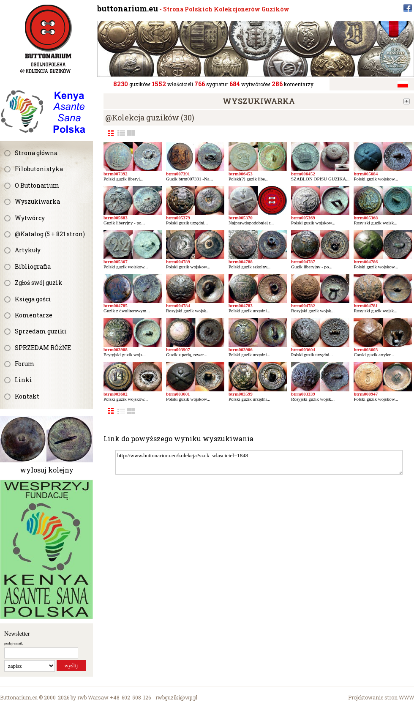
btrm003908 (116, 349)
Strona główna (36, 153)
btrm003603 (366, 349)
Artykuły (28, 250)
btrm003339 (303, 393)
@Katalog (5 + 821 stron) (50, 234)
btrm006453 (241, 173)
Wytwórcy (30, 218)
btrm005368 (366, 217)
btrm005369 (303, 217)
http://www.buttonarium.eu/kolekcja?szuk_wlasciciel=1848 (259, 462)
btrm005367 (116, 261)
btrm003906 (241, 349)
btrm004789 (178, 261)
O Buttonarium (37, 185)
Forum (25, 364)
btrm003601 (178, 393)
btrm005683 (116, 217)
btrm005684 (366, 173)
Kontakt (27, 396)
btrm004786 (366, 261)
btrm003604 (303, 349)
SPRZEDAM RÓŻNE (43, 348)
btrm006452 (303, 173)
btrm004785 (116, 305)
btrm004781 (366, 305)
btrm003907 (178, 349)
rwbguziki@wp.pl (176, 697)
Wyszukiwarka (37, 201)
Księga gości (33, 299)
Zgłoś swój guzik (39, 283)
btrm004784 (178, 305)
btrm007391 (178, 173)
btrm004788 (241, 261)
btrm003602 (116, 393)
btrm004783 (241, 305)
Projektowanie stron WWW (381, 697)
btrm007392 (116, 173)
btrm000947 (366, 393)
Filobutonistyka (39, 169)
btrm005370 (241, 217)
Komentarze (33, 315)
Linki (23, 380)
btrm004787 (303, 261)
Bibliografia (33, 266)
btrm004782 (303, 305)
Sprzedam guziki (41, 331)
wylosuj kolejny (47, 469)
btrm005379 (178, 217)
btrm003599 (241, 393)
